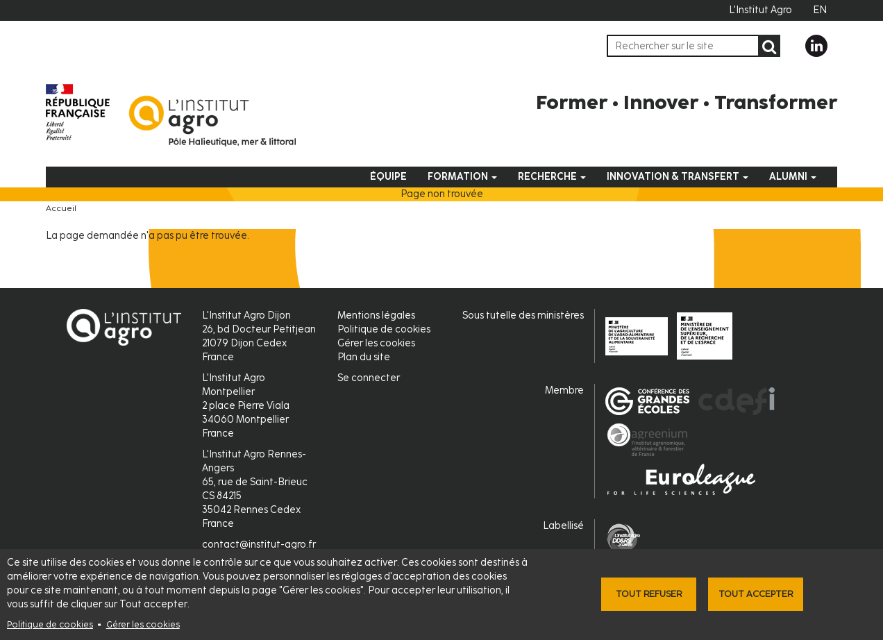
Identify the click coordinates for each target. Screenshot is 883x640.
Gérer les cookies (143, 624)
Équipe (388, 177)
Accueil (61, 208)
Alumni (792, 177)
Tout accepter (755, 594)
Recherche (552, 177)
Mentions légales (376, 315)
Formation (462, 177)
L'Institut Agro (760, 10)
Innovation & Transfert (677, 177)
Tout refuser (649, 594)
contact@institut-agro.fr (259, 544)
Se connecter (368, 378)
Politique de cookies (50, 624)
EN (820, 10)
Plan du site (363, 357)
